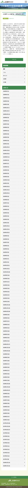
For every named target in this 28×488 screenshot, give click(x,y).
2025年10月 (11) (6, 114)
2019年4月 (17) (6, 370)
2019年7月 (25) (6, 360)
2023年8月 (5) (6, 199)
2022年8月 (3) (6, 239)
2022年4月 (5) (6, 252)
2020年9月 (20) (6, 314)
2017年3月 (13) (6, 452)
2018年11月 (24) (6, 386)
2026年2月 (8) (6, 101)
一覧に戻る (14, 59)
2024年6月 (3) (6, 166)
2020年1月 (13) (6, 340)
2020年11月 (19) (6, 308)
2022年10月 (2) (6, 232)
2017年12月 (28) (6, 423)
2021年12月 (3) (6, 265)
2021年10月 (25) (6, 272)
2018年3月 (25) (6, 413)
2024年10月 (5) (6, 153)
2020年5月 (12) (6, 327)
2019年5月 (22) (6, 367)
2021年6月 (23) (6, 285)
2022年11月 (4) (6, 229)
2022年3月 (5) (6, 255)
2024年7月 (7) (6, 163)
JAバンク (5, 75)
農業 (4, 69)
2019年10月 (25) (6, 350)
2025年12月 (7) (6, 107)
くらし (4, 72)
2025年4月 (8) (6, 134)
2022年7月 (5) (6, 242)
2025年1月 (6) (6, 143)
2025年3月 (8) (6, 137)
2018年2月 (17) (6, 416)
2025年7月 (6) (6, 124)
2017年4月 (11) (6, 449)
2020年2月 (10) (6, 337)
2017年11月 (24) (6, 426)
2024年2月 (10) (6, 179)
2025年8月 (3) (6, 120)
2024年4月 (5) (6, 173)
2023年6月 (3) (6, 206)
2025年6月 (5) (6, 127)
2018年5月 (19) (6, 406)
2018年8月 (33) (6, 396)
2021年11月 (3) (6, 268)
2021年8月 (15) (6, 278)
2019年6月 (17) (6, 363)
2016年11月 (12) (6, 465)
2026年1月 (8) (6, 104)
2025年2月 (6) (6, 140)
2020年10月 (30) (6, 311)
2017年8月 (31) (6, 436)
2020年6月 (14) (6, 324)
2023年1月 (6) (6, 222)
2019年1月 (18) (6, 380)
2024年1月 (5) (6, 183)
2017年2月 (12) (6, 456)
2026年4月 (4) (6, 94)
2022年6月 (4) (6, 245)
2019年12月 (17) (6, 344)
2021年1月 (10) (6, 301)
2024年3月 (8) (6, 176)
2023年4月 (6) (6, 212)
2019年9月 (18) (6, 354)
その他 (4, 82)
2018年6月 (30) (6, 403)
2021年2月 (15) (6, 298)
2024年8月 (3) (6, 160)
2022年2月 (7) (6, 258)
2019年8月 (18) (6, 357)
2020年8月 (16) (6, 317)
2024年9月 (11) (6, 156)
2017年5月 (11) (6, 446)
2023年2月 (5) (6, 219)
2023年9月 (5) (6, 196)
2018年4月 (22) (6, 410)
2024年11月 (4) (6, 150)
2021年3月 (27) (6, 295)
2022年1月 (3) (6, 262)
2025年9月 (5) (6, 117)
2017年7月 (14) (6, 439)
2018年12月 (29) (6, 383)
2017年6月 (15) (6, 442)
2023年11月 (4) (6, 189)
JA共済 (4, 78)
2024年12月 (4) (6, 147)
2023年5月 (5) (6, 209)
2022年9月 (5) (6, 235)
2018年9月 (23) (6, 393)
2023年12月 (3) (6, 186)
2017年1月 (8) (6, 459)
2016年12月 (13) (6, 462)
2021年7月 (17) (6, 281)
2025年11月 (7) (6, 110)
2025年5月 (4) (6, 130)
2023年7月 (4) (6, 202)
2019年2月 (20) (6, 377)
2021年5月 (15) (6, 288)
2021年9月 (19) (6, 275)
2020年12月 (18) (6, 304)
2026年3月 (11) (6, 97)
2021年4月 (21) (6, 291)
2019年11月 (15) (6, 347)
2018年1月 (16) (6, 419)
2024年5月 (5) (6, 170)
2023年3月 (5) (6, 216)
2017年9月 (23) (6, 433)
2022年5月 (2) (6, 248)
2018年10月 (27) (6, 390)
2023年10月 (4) (6, 193)
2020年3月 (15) (6, 334)
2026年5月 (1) (6, 91)
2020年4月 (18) (6, 331)
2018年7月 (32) (6, 400)
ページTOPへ (14, 477)
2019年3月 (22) (6, 373)
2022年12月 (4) (6, 225)
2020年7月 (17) (6, 321)
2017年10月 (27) (6, 429)
